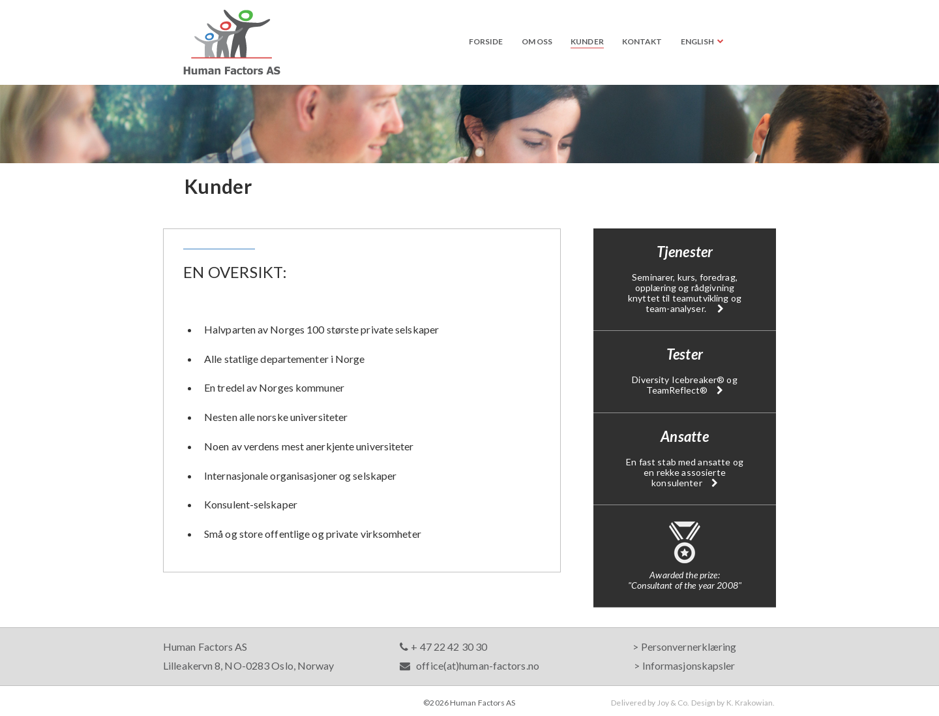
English (698, 41)
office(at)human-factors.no (469, 665)
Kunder (587, 41)
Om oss (537, 41)
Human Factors (231, 42)
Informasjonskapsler (689, 665)
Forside (486, 41)
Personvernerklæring (689, 646)
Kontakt (642, 41)
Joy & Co (672, 703)
